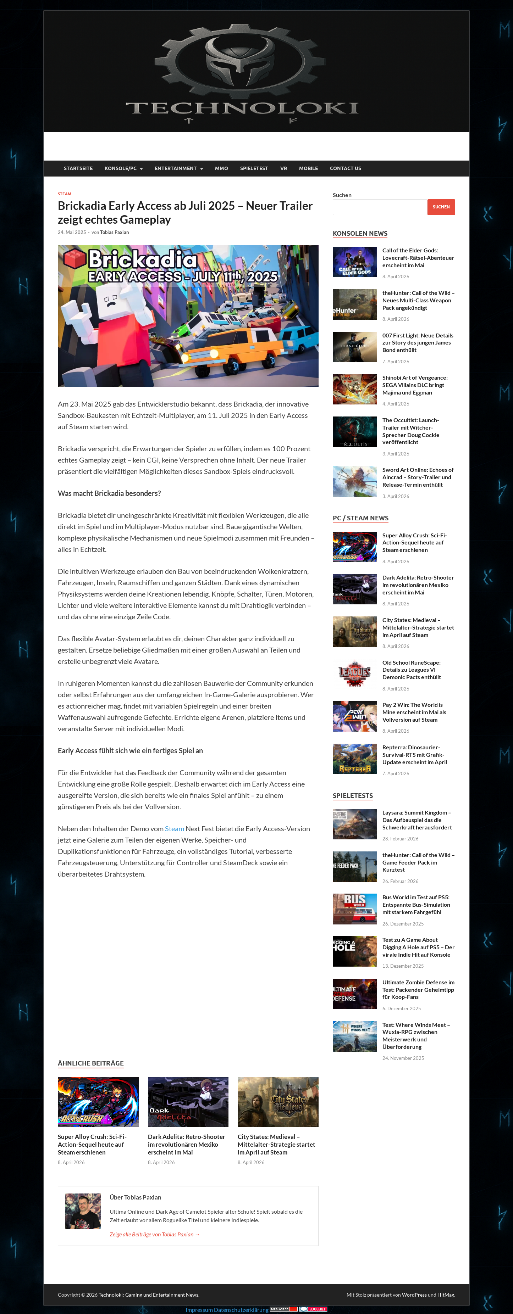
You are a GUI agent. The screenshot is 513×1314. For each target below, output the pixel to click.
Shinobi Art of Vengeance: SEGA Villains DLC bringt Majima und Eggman (415, 385)
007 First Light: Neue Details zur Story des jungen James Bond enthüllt (417, 342)
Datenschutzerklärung (241, 1309)
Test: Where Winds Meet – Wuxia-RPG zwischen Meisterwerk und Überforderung (416, 1035)
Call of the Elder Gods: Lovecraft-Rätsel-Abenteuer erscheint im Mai (418, 257)
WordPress (414, 1295)
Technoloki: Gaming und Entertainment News (148, 1295)
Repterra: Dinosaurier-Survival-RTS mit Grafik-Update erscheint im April (414, 754)
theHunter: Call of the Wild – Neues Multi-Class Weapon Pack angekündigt (418, 300)
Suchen (342, 194)
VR (283, 168)
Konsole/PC (121, 168)
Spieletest (254, 168)
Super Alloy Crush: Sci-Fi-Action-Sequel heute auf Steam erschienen (92, 1144)
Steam (64, 193)
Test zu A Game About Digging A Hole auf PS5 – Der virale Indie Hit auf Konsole (418, 947)
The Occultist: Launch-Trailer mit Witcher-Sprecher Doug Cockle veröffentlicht (411, 430)
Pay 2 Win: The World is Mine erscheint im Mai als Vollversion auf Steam (414, 712)
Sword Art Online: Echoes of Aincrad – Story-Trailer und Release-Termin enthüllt (418, 477)
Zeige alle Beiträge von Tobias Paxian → (155, 1234)
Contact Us (345, 168)
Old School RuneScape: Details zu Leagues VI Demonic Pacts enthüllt (411, 670)
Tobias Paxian (114, 232)
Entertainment (176, 168)
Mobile (308, 168)
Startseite (78, 168)
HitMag (445, 1295)
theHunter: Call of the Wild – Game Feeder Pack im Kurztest (418, 862)
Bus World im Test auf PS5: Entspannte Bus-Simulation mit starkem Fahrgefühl (416, 904)
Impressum (199, 1309)
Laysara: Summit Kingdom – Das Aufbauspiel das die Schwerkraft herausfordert (417, 820)
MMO (221, 168)
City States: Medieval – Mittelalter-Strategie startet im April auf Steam (276, 1144)
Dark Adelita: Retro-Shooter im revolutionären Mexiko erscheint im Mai (186, 1144)
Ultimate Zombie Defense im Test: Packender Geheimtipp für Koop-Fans (418, 989)
